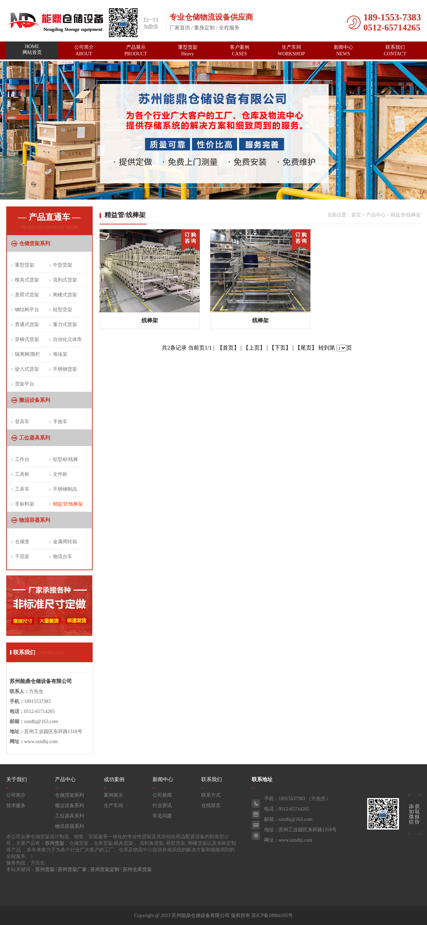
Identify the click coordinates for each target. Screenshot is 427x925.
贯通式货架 (27, 324)
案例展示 (113, 795)
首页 (356, 215)
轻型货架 (62, 309)
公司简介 (84, 50)
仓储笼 (22, 541)
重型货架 (188, 50)
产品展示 (136, 50)
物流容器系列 (34, 520)
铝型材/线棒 (65, 459)
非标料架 (24, 504)
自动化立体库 (67, 339)
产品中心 (376, 215)
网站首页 (32, 51)
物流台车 (62, 556)
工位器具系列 (34, 438)
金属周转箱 (65, 541)
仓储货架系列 (34, 243)
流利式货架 (65, 280)
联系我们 (395, 50)
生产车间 (291, 50)
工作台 (22, 459)
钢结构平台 (27, 309)
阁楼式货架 (65, 294)
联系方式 (211, 795)
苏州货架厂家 (72, 869)
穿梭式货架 (27, 339)
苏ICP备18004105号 (272, 915)
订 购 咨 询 (190, 238)
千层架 (22, 556)
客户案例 (240, 50)
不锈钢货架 (65, 369)
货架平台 (24, 384)
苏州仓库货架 (137, 869)
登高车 (22, 421)
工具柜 (22, 474)
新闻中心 (343, 50)
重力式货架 (65, 324)
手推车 (60, 421)
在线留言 (211, 805)
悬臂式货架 (27, 294)
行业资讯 (162, 805)
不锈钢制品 (65, 489)
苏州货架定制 (104, 869)
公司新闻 (162, 795)
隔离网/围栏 (27, 354)
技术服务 (16, 805)
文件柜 (60, 474)
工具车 (22, 489)
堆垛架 (60, 354)
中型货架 (62, 265)
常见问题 (162, 815)
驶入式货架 (27, 369)
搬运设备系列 (34, 400)
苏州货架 (54, 843)
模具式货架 (27, 280)
